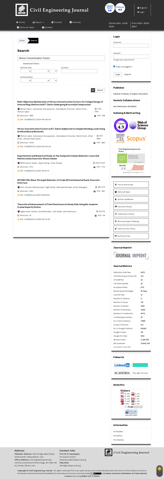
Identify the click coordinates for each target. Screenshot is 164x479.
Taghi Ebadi (50, 187)
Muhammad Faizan (32, 139)
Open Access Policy (125, 228)
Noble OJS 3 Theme (90, 476)
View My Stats (131, 415)
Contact (47, 27)
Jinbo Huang (56, 163)
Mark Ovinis (81, 109)
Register (142, 7)
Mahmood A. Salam (29, 163)
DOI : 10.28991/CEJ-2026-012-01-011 (35, 219)
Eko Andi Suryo (69, 211)
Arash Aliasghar (80, 187)
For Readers (118, 432)
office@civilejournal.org (70, 465)
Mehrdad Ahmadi (64, 187)
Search (100, 90)
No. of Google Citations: (123, 328)
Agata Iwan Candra (29, 211)
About (37, 22)
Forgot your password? (123, 60)
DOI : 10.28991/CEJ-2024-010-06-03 (35, 119)
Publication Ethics (124, 214)
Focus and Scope (124, 184)
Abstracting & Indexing (127, 221)
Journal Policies (123, 206)
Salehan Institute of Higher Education (130, 94)
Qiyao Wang (44, 163)
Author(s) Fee (122, 236)
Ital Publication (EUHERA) (125, 106)
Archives (75, 22)
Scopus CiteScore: (121, 325)
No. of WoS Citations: (122, 321)
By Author (64, 68)
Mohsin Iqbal (23, 112)
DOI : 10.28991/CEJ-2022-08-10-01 (34, 171)
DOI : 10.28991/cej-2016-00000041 (35, 195)
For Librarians (118, 440)
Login (140, 12)
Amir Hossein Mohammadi (32, 187)
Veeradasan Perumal (65, 109)
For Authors (118, 436)
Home (20, 22)
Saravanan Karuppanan (44, 109)
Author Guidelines (124, 199)
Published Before (26, 77)
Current (56, 22)
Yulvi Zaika (57, 211)
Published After (25, 68)
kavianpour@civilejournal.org (73, 460)
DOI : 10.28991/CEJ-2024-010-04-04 (35, 146)
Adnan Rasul (26, 109)
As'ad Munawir (45, 211)
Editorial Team (25, 27)
